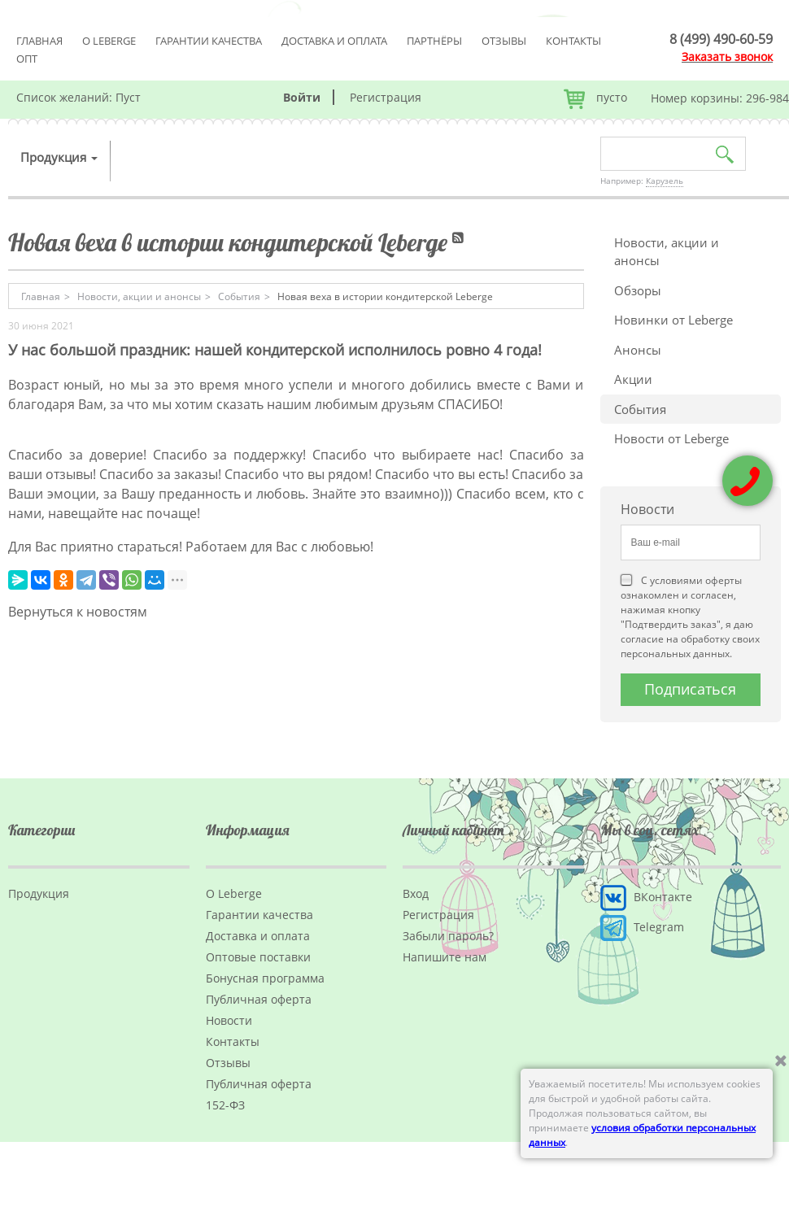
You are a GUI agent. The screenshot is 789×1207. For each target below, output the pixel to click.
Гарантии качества (208, 40)
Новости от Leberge (671, 438)
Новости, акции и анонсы (666, 251)
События (640, 409)
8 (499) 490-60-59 (721, 39)
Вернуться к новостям (77, 612)
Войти (301, 97)
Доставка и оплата (334, 40)
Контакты (573, 40)
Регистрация (385, 97)
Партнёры (434, 40)
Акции (633, 379)
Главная (39, 40)
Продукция (59, 157)
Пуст (128, 97)
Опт (26, 58)
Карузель (664, 180)
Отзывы (504, 40)
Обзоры (637, 290)
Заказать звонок (727, 56)
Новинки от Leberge (673, 320)
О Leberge (109, 40)
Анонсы (637, 350)
